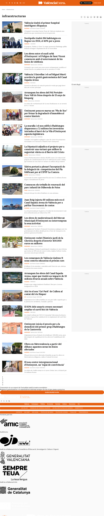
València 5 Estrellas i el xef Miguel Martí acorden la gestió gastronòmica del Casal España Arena (45, 77)
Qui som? (27, 412)
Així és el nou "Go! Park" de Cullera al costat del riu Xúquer (43, 293)
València (26, 404)
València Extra (34, 64)
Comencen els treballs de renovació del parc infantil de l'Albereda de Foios (44, 186)
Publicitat (73, 412)
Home (3, 9)
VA (20, 3)
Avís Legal (35, 412)
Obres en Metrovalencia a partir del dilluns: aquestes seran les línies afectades (42, 346)
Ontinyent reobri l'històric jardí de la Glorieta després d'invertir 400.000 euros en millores (43, 240)
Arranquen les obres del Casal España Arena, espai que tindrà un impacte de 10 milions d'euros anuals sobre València (45, 276)
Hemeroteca (79, 408)
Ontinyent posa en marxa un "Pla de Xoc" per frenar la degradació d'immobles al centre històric (45, 113)
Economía (50, 404)
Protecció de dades (47, 412)
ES (24, 3)
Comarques (35, 404)
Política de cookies (62, 412)
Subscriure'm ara (52, 392)
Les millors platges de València (63, 408)
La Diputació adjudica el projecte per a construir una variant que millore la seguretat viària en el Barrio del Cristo (44, 149)
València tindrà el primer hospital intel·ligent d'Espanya (41, 24)
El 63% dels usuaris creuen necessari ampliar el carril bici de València (43, 308)
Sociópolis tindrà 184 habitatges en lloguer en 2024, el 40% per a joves (42, 39)
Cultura (64, 404)
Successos (72, 404)
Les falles (24, 408)
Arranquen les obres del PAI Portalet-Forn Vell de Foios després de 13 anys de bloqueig (44, 95)
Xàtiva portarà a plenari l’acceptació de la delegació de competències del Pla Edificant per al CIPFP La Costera (44, 169)
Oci (79, 404)
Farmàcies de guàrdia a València (40, 408)
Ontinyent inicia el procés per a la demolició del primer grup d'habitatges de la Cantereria (44, 326)
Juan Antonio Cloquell (35, 28)
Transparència (83, 412)
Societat (57, 404)
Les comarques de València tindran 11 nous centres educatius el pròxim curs (44, 259)
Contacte (19, 412)
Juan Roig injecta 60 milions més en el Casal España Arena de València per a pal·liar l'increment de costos (44, 202)
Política (43, 404)
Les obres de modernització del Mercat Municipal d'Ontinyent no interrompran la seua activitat (45, 220)
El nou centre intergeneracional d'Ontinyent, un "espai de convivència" (44, 363)
